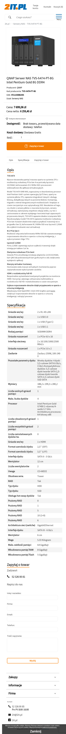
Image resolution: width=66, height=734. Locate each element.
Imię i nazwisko (14, 593)
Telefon (10, 625)
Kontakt (47, 6)
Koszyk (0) (58, 6)
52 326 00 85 (18, 706)
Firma (9, 603)
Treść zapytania (14, 636)
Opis (11, 160)
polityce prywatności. (49, 727)
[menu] (59, 17)
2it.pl (7, 23)
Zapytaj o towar (41, 160)
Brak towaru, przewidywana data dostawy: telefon (41, 125)
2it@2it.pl (17, 714)
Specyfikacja (23, 160)
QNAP (19, 87)
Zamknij (35, 731)
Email (9, 614)
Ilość (9, 137)
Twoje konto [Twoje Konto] (35, 6)
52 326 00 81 (18, 576)
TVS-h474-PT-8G (34, 23)
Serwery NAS (19, 23)
